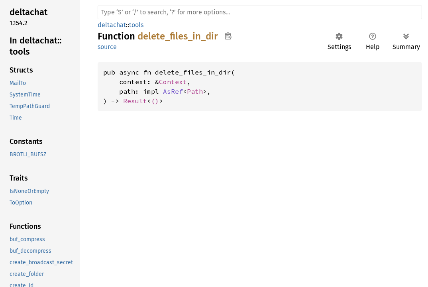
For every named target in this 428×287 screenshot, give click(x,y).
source (107, 47)
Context (173, 82)
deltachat (112, 25)
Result (135, 101)
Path (195, 91)
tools (136, 25)
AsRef (173, 91)
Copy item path (228, 36)
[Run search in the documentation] (260, 12)
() (155, 101)
